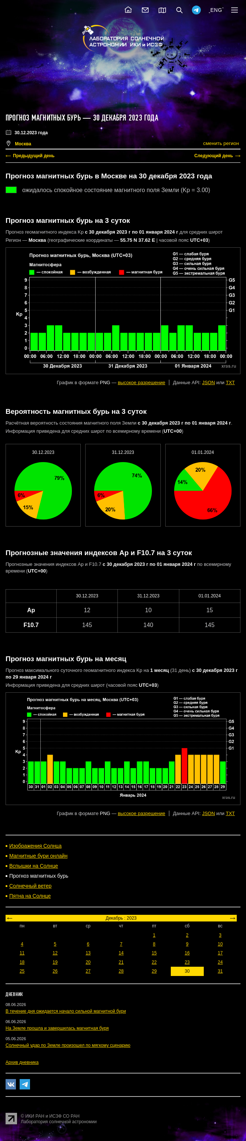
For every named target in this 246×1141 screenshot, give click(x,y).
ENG (216, 10)
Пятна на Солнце (30, 896)
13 (88, 953)
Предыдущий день (33, 155)
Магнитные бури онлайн (38, 856)
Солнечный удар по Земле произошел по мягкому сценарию (68, 1045)
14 (121, 953)
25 (22, 971)
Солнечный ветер (30, 886)
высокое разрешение (141, 382)
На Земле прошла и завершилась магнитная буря (57, 1028)
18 (22, 962)
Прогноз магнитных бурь (43, 118)
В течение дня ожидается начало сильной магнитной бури (66, 1011)
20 (88, 962)
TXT (230, 382)
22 (154, 962)
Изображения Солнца (35, 846)
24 (220, 962)
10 (220, 944)
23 (187, 962)
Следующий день (213, 155)
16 (187, 953)
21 (121, 962)
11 (22, 953)
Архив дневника (22, 1062)
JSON (208, 382)
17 (220, 953)
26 (55, 971)
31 (220, 971)
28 (121, 971)
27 (88, 971)
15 (154, 953)
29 (154, 971)
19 (55, 962)
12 (55, 953)
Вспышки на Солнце (33, 866)
